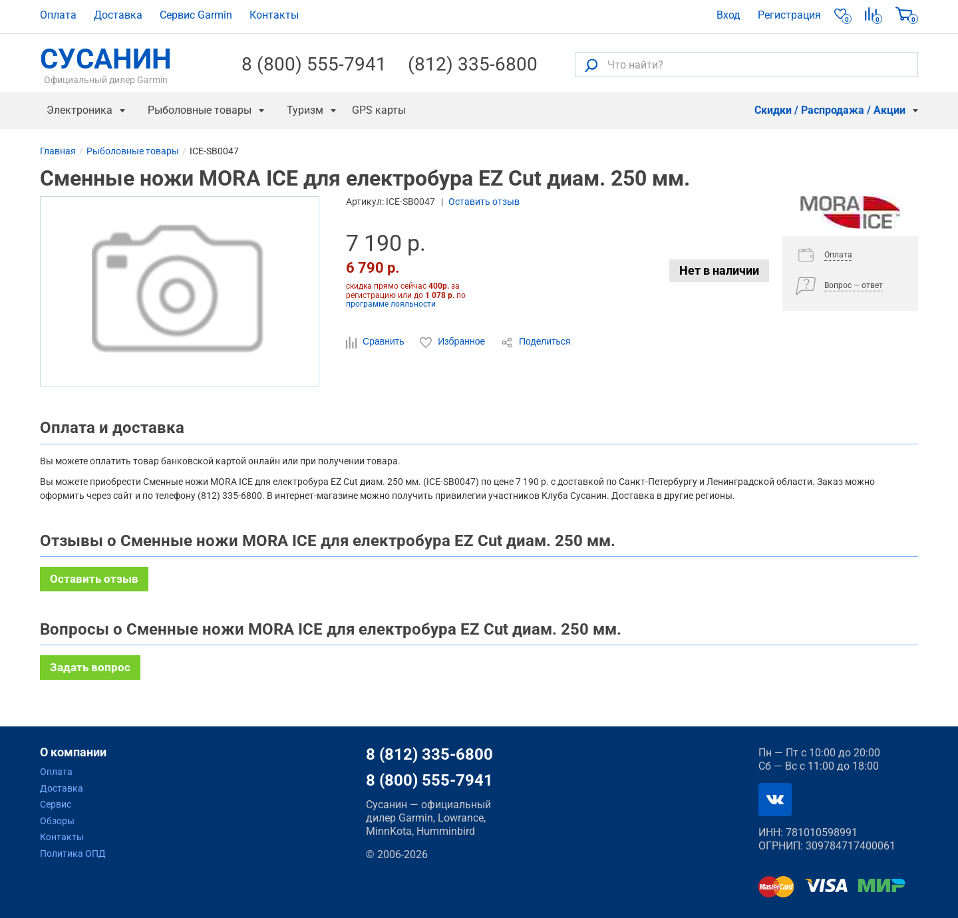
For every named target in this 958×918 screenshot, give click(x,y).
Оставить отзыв (484, 201)
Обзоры (57, 821)
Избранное (454, 342)
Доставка (118, 15)
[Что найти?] (746, 64)
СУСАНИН (106, 64)
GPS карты (379, 110)
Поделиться (535, 342)
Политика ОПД (73, 853)
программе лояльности (391, 304)
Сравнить (376, 342)
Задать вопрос (90, 667)
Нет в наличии (719, 270)
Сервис (55, 804)
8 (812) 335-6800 (429, 754)
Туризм (305, 110)
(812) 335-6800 (473, 64)
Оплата (58, 15)
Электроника (79, 110)
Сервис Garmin (196, 15)
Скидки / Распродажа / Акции (829, 110)
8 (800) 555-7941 (314, 64)
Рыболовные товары (199, 110)
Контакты (274, 15)
